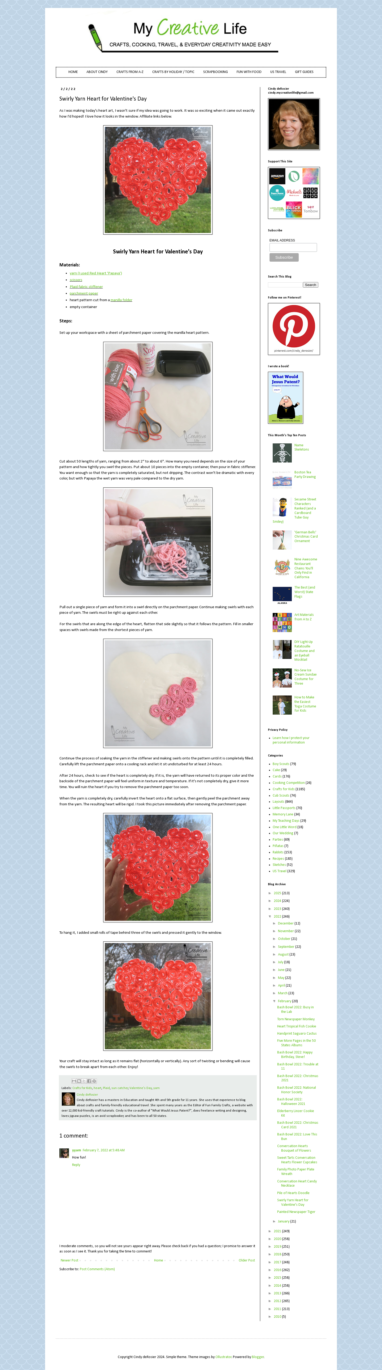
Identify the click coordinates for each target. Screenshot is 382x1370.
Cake (276, 770)
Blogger (258, 1357)
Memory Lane (283, 814)
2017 (278, 1262)
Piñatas (278, 846)
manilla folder (121, 300)
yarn (156, 1088)
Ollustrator (223, 1357)
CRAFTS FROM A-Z (130, 72)
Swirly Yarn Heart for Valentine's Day (293, 1202)
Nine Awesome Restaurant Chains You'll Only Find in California (305, 568)
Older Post (247, 1261)
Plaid (106, 1088)
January (284, 1222)
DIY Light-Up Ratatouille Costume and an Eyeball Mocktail (304, 651)
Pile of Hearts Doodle (293, 1193)
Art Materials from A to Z (304, 617)
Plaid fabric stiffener (86, 287)
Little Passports (284, 808)
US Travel (279, 871)
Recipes (278, 859)
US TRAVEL (278, 72)
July (281, 962)
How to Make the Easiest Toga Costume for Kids (305, 704)
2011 (278, 1309)
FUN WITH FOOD (249, 72)
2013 (278, 1293)
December (286, 924)
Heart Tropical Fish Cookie (296, 1026)
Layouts (278, 802)
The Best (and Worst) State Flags (304, 592)
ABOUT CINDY (97, 72)
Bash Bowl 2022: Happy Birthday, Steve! (294, 1055)
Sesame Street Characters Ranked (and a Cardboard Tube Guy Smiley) (294, 511)
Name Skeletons (301, 447)
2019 (278, 1247)
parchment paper (84, 293)
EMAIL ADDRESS (282, 240)
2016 (278, 1270)
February (285, 1001)
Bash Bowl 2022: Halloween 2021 (291, 1101)
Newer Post (69, 1261)
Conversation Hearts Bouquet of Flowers (294, 1148)
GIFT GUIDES (304, 72)
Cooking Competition (289, 783)
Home (158, 1261)
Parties (278, 840)
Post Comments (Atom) (97, 1269)
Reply (76, 1165)
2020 (278, 1239)
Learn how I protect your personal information (291, 740)
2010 (278, 1317)
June (281, 970)
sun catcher (119, 1088)
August (283, 955)
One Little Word (285, 827)
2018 (278, 1254)
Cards (277, 777)
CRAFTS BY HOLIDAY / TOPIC (173, 72)
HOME (73, 72)
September (286, 947)
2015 (278, 1278)
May (281, 978)
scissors (76, 280)
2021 (278, 1231)
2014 (278, 1286)
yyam (76, 1150)
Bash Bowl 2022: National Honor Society (296, 1090)
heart (97, 1088)
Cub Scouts (281, 796)
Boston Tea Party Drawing (305, 474)
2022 (278, 917)
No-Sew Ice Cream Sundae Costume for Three (305, 677)
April (282, 986)
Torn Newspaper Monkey (296, 1019)
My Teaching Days (286, 821)
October (284, 939)
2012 (278, 1301)
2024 (278, 901)
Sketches (279, 865)
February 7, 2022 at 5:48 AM (104, 1150)
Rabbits (278, 852)
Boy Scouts (281, 764)
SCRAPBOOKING (215, 72)
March (283, 993)
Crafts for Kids (82, 1088)
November (286, 931)
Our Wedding (283, 833)
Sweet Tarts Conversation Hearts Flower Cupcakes (297, 1160)
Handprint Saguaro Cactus (297, 1034)
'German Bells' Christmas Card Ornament (306, 536)
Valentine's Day (140, 1088)
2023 (278, 909)
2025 (278, 893)
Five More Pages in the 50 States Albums (296, 1043)
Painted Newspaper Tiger (296, 1212)
